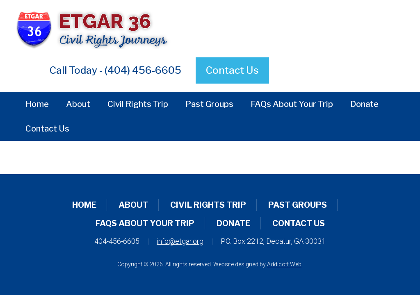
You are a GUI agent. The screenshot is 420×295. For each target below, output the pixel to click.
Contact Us (232, 70)
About (78, 104)
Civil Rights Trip (137, 104)
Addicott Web (284, 264)
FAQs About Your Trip (292, 104)
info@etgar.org (180, 241)
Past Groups (209, 104)
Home (37, 104)
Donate (364, 104)
